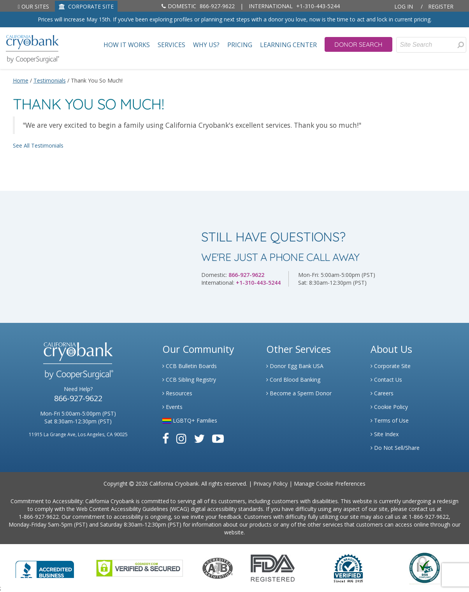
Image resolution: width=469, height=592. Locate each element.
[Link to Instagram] (181, 438)
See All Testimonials (38, 145)
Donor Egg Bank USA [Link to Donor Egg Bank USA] (294, 366)
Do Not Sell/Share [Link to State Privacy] (395, 447)
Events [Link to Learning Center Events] (172, 407)
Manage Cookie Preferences (329, 483)
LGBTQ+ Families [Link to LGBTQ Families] (189, 420)
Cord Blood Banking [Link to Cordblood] (293, 379)
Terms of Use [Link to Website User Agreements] (390, 420)
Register (440, 6)
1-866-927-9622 (39, 516)
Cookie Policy (389, 407)
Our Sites (33, 6)
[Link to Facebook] (165, 438)
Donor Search (358, 44)
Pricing (239, 45)
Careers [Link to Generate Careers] (382, 393)
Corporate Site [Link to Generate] (391, 366)
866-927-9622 (198, 6)
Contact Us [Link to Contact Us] (386, 379)
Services (171, 45)
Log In (403, 6)
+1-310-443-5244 (294, 6)
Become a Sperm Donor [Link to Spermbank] (299, 393)
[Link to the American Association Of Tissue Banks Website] (217, 567)
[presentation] (460, 44)
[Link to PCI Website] (424, 567)
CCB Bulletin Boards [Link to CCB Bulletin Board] (189, 366)
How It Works (127, 45)
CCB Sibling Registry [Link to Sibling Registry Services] (189, 379)
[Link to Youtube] (218, 438)
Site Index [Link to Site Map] (385, 434)
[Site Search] (431, 45)
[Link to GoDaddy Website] (139, 567)
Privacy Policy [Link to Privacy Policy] (270, 483)
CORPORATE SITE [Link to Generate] (86, 6)
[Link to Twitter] (199, 438)
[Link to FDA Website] (273, 567)
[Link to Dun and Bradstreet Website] (348, 567)
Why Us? (206, 45)
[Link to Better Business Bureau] (45, 567)
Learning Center (288, 45)
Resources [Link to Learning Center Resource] (177, 393)
